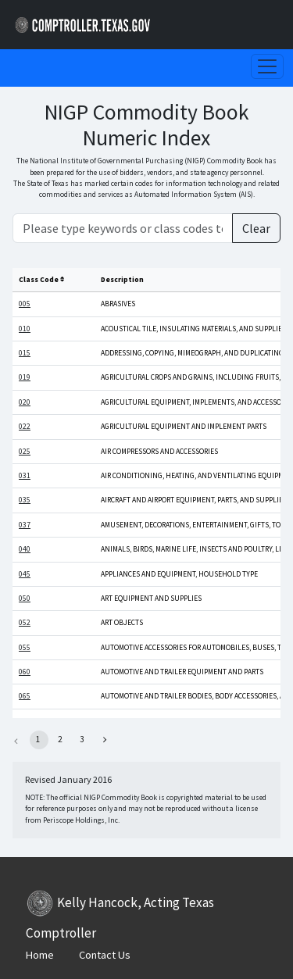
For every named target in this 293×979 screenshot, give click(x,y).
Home (40, 955)
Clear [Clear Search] (256, 228)
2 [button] (60, 739)
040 (24, 549)
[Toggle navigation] (267, 66)
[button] (104, 740)
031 (24, 476)
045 (24, 574)
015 (24, 353)
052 (24, 622)
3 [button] (82, 739)
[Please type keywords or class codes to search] (123, 228)
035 (24, 500)
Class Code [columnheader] (41, 279)
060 (24, 672)
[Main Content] (146, 472)
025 (24, 451)
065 (24, 696)
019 (24, 377)
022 (24, 426)
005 (24, 304)
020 (24, 402)
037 (24, 525)
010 (24, 329)
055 (24, 647)
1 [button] (38, 739)
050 (24, 598)
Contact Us (104, 955)
